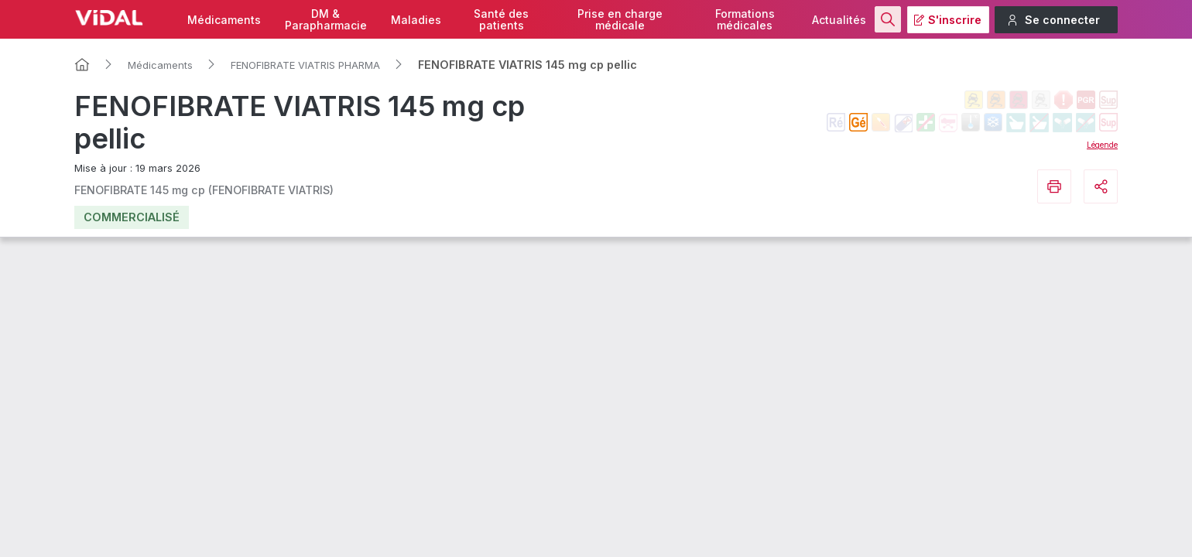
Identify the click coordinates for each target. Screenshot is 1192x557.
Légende (1102, 144)
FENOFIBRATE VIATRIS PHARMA (305, 65)
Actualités (839, 19)
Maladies (416, 19)
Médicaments (224, 19)
